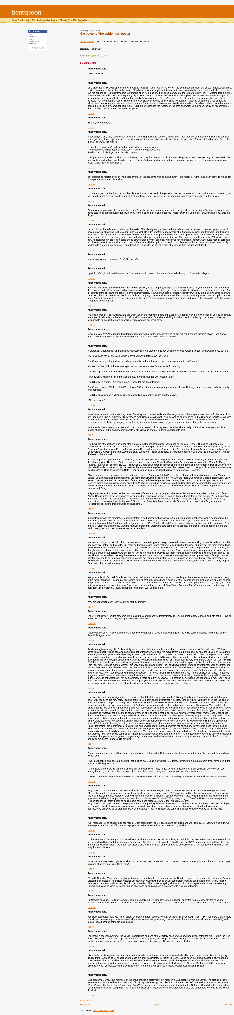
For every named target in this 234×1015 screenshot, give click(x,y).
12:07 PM (92, 782)
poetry (31, 41)
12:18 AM (91, 405)
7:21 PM (91, 435)
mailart (37, 41)
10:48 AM (91, 830)
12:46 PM (92, 624)
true (93, 122)
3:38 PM (91, 342)
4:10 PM (91, 688)
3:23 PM (91, 201)
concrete (32, 44)
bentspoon (26, 12)
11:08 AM (91, 814)
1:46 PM (91, 946)
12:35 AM (91, 852)
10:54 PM (92, 264)
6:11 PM (91, 593)
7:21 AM (91, 128)
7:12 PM (91, 114)
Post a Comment (87, 1000)
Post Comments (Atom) (104, 1010)
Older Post (227, 1004)
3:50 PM (91, 568)
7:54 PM (91, 250)
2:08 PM (91, 927)
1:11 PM (91, 744)
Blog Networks (34, 31)
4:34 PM (91, 891)
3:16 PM (91, 509)
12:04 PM (92, 908)
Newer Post (85, 1004)
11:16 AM (91, 325)
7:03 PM (91, 79)
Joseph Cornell (87, 41)
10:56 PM (92, 869)
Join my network (38, 48)
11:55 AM (91, 279)
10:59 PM (92, 533)
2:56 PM (91, 306)
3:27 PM (91, 220)
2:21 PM (91, 640)
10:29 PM (92, 184)
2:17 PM (91, 607)
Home (156, 1004)
